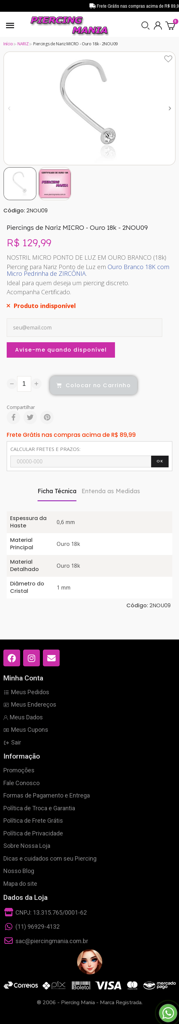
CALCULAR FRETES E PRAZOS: (45, 449)
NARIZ (23, 44)
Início (8, 44)
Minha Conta (23, 678)
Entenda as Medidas (110, 491)
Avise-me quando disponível (61, 350)
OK (160, 461)
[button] (145, 25)
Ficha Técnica (57, 491)
